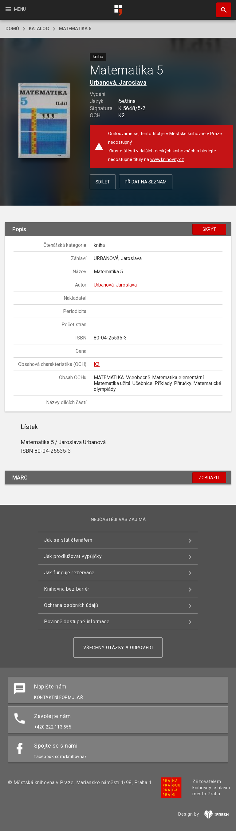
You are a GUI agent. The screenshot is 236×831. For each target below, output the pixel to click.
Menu (15, 9)
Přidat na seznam (146, 182)
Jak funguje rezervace (69, 573)
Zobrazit (209, 477)
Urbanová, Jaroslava (118, 82)
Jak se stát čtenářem (68, 540)
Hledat (221, 6)
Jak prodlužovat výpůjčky (73, 556)
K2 (97, 364)
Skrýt (209, 229)
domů (12, 28)
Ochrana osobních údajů (71, 605)
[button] (44, 121)
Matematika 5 (75, 28)
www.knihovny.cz (167, 159)
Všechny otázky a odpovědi (118, 647)
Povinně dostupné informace (76, 621)
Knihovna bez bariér (66, 589)
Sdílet (103, 182)
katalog (39, 28)
